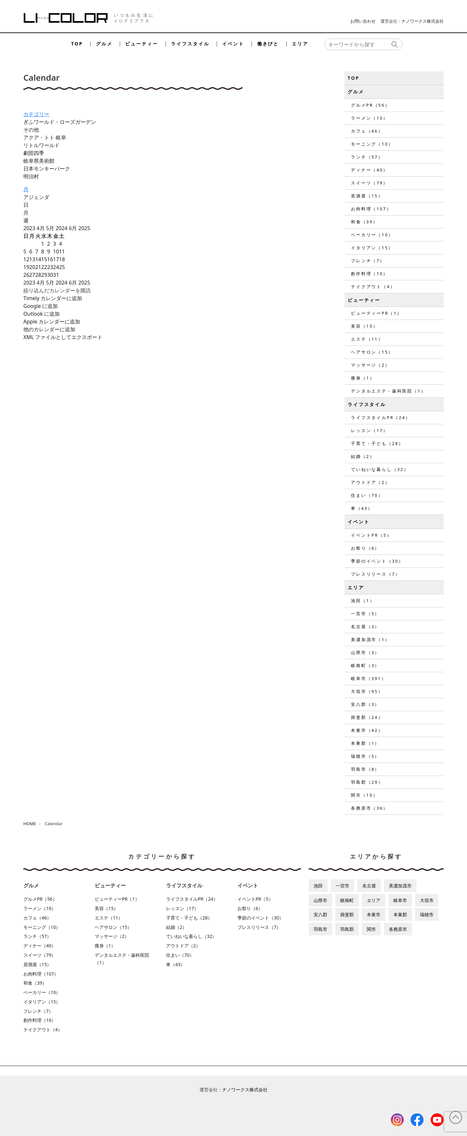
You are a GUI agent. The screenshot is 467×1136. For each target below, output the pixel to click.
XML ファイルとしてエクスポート (62, 337)
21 (38, 267)
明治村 (31, 176)
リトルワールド (41, 145)
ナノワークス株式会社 (422, 21)
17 (56, 259)
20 (32, 267)
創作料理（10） (369, 273)
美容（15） (364, 326)
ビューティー (141, 44)
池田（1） (363, 600)
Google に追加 (40, 306)
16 (50, 259)
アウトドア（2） (370, 482)
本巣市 (373, 914)
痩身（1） (363, 378)
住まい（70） (367, 495)
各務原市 (398, 929)
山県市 (320, 900)
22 (44, 267)
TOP (77, 44)
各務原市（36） (369, 808)
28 (38, 274)
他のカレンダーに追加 (49, 329)
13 (32, 259)
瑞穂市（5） (365, 756)
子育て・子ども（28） (377, 443)
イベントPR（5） (371, 535)
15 (44, 259)
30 (50, 274)
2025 (84, 228)
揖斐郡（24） (367, 717)
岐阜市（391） (369, 678)
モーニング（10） (372, 144)
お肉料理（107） (371, 209)
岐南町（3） (365, 665)
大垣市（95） (367, 691)
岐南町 (347, 900)
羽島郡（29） (367, 782)
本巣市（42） (367, 730)
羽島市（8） (365, 769)
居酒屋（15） (367, 196)
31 (56, 274)
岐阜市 (400, 900)
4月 (41, 228)
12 (26, 259)
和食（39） (364, 222)
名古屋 (369, 886)
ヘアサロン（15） (372, 352)
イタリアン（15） (372, 248)
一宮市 (342, 886)
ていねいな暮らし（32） (380, 469)
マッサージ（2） (370, 365)
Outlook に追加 (41, 313)
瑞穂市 (427, 914)
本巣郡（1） (365, 743)
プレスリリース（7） (376, 574)
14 (38, 259)
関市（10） (364, 795)
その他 (31, 129)
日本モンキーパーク (46, 168)
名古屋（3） (365, 626)
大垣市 (427, 900)
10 (56, 251)
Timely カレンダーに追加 (52, 298)
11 (62, 251)
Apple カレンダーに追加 (51, 321)
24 (56, 267)
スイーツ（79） (369, 183)
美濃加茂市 (400, 886)
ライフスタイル (190, 44)
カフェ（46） (367, 131)
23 (50, 267)
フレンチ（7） (368, 261)
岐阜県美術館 (38, 160)
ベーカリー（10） (372, 235)
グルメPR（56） (370, 105)
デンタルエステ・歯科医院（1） (388, 391)
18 (62, 259)
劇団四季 (33, 153)
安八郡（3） (365, 704)
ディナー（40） (369, 170)
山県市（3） (365, 652)
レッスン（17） (369, 430)
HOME (29, 823)
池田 (318, 886)
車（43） (362, 508)
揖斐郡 (347, 914)
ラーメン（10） (369, 118)
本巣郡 (400, 914)
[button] (57, 290)
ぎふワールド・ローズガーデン (59, 121)
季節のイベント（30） (377, 561)
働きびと (268, 44)
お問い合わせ (363, 21)
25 (62, 267)
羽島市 (320, 929)
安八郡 (320, 914)
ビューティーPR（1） (376, 313)
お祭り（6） (365, 548)
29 (44, 274)
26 (26, 274)
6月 (73, 228)
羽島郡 (347, 929)
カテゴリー (36, 114)
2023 (30, 228)
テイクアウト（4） (373, 286)
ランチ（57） (367, 157)
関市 (371, 929)
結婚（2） (363, 456)
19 (26, 267)
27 (32, 274)
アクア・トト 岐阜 (44, 137)
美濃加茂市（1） (370, 639)
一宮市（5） (365, 613)
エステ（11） (367, 339)
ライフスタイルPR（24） (381, 417)
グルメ (104, 44)
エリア (300, 44)
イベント (233, 44)
